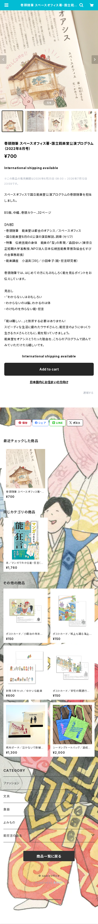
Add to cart (49, 369)
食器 (6, 809)
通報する (88, 392)
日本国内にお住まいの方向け (49, 382)
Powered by (49, 882)
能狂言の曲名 (12, 835)
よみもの (9, 822)
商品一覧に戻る (49, 856)
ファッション (11, 783)
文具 (6, 796)
